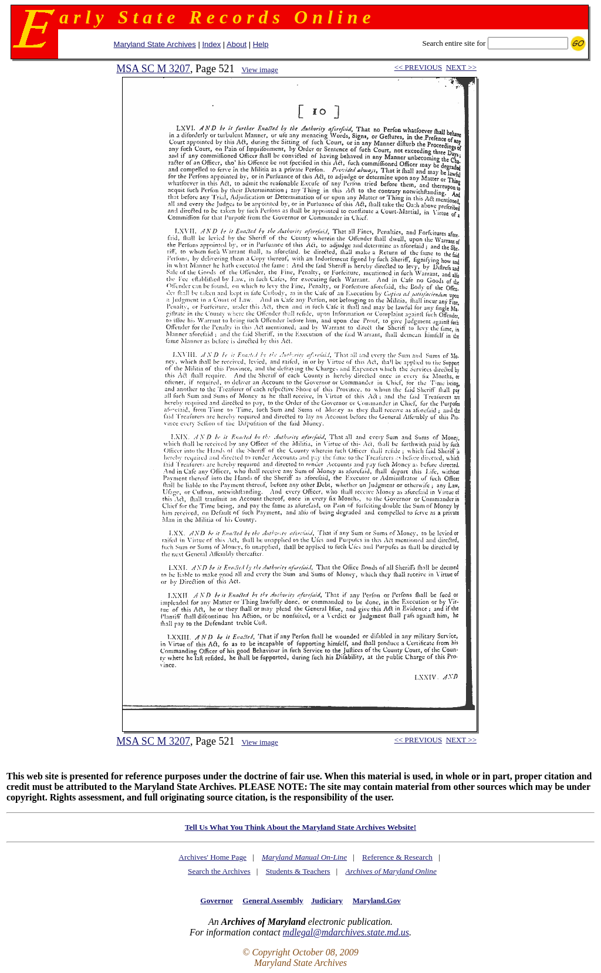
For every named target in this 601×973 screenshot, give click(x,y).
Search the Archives (219, 871)
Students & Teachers (298, 871)
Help (261, 44)
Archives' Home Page (212, 857)
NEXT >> (461, 67)
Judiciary (327, 900)
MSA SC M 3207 (153, 69)
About (237, 44)
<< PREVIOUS (418, 67)
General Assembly (272, 900)
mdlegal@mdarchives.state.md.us (346, 932)
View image (259, 69)
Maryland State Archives (155, 44)
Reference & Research (397, 857)
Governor (216, 900)
